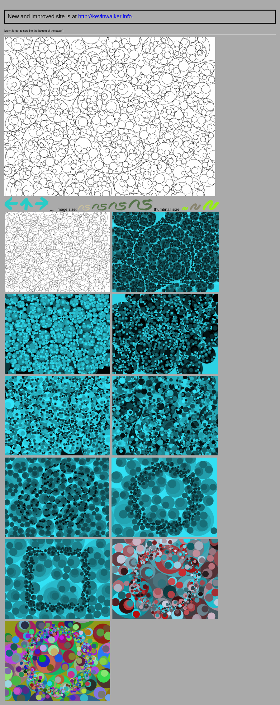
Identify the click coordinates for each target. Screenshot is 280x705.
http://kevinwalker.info (105, 16)
